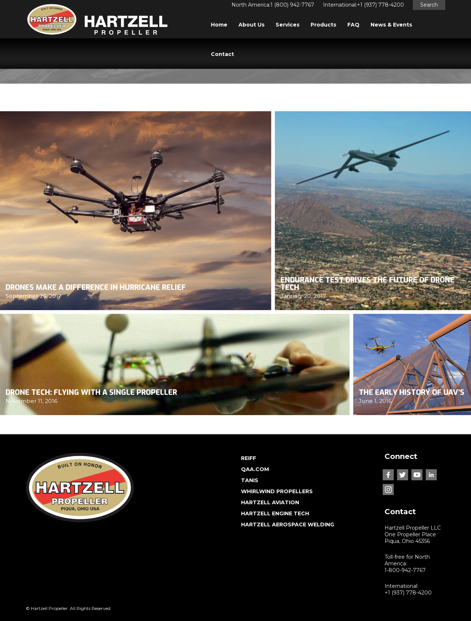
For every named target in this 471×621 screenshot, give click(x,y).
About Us (251, 24)
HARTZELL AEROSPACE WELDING (287, 524)
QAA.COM (255, 469)
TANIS (249, 480)
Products (323, 24)
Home (219, 24)
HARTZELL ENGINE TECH (275, 513)
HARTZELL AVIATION (270, 502)
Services (288, 24)
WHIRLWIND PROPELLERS (277, 491)
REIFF (248, 458)
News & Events (391, 24)
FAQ (353, 24)
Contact (222, 54)
